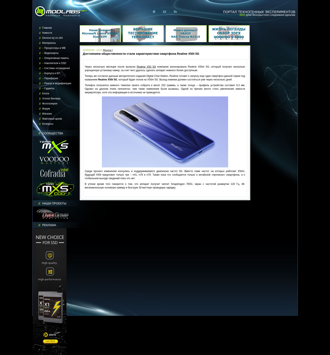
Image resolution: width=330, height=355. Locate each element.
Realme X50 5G (146, 66)
